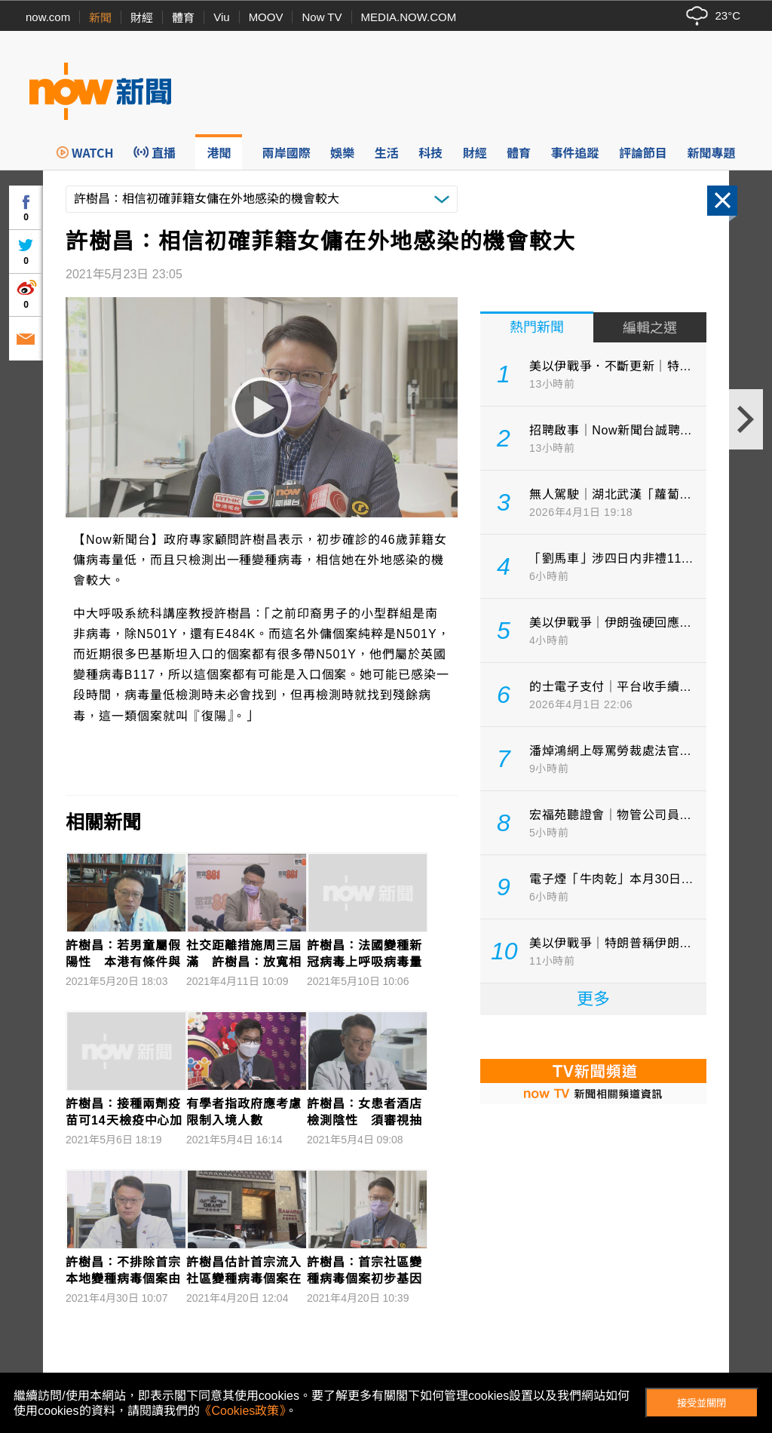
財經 (141, 17)
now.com (48, 17)
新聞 (100, 17)
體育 (183, 17)
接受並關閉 (701, 1403)
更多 (593, 999)
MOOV (266, 17)
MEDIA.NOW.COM (409, 17)
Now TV (322, 17)
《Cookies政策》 (243, 1410)
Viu (221, 17)
